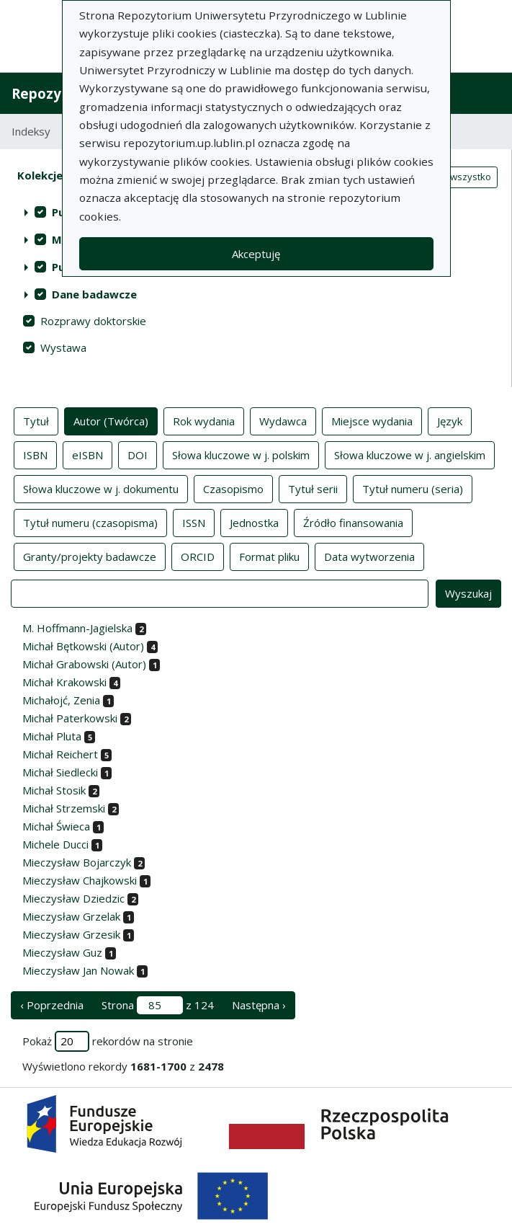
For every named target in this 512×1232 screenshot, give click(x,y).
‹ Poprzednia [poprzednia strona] (52, 1005)
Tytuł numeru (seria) (412, 488)
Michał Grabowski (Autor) (84, 664)
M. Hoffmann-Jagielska (77, 628)
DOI (137, 454)
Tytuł (36, 420)
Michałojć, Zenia (61, 700)
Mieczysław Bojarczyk (76, 862)
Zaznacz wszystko (450, 176)
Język (449, 420)
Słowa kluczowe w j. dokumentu (101, 488)
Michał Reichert (60, 754)
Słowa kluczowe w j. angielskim (409, 454)
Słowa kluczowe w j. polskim (241, 454)
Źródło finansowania (353, 522)
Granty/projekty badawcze (89, 556)
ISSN (193, 522)
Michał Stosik (54, 790)
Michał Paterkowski (69, 718)
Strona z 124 (158, 1005)
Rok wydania (204, 420)
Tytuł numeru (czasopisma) (90, 522)
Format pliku (269, 556)
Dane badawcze (94, 294)
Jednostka (254, 522)
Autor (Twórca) (110, 420)
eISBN (87, 454)
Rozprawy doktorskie (93, 321)
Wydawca (283, 420)
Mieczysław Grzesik (71, 934)
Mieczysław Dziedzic (73, 898)
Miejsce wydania (372, 420)
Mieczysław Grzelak (71, 916)
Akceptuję (256, 254)
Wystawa (63, 347)
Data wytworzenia (369, 556)
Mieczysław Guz (62, 952)
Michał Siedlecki (60, 772)
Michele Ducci (55, 844)
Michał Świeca (56, 826)
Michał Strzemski (63, 808)
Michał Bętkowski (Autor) (83, 646)
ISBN (35, 454)
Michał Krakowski (64, 682)
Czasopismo (233, 488)
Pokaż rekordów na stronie (107, 1041)
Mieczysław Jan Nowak (78, 970)
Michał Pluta (51, 736)
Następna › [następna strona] (259, 1005)
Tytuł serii (313, 488)
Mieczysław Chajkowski (79, 880)
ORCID (198, 556)
